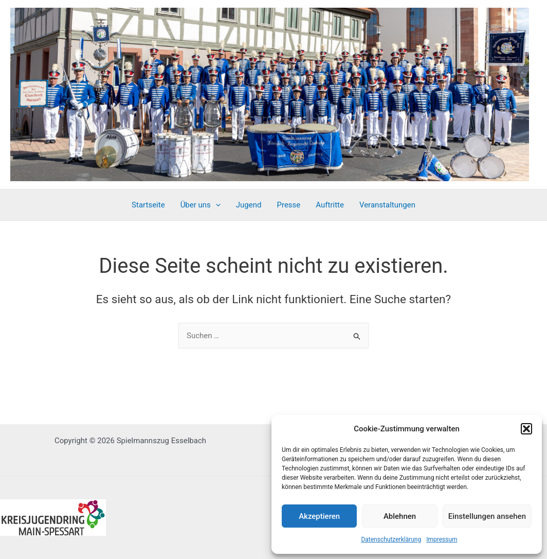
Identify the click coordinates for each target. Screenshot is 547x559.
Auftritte (330, 204)
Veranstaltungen (387, 204)
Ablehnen (400, 516)
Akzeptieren (319, 516)
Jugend (249, 204)
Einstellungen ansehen (487, 516)
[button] (526, 429)
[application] (216, 204)
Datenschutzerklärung (391, 539)
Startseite (148, 204)
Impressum (441, 539)
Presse (289, 204)
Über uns (200, 204)
